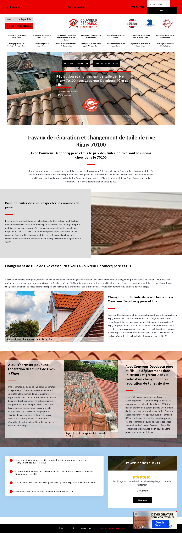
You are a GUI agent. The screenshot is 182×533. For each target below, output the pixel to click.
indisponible (76, 7)
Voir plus (142, 500)
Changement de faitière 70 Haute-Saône (91, 36)
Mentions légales (112, 528)
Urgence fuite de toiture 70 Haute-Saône (140, 45)
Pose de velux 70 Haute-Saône (115, 36)
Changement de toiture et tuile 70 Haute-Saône (140, 36)
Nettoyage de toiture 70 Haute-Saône (165, 45)
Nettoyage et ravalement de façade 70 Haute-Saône (91, 45)
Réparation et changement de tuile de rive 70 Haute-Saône (66, 37)
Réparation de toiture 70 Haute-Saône (116, 45)
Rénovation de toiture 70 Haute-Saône (165, 36)
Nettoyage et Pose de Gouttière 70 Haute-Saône (16, 45)
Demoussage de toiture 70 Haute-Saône (41, 36)
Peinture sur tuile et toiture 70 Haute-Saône (66, 45)
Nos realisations (74, 63)
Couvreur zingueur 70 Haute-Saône (41, 45)
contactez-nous (104, 63)
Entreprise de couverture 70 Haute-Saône (17, 36)
